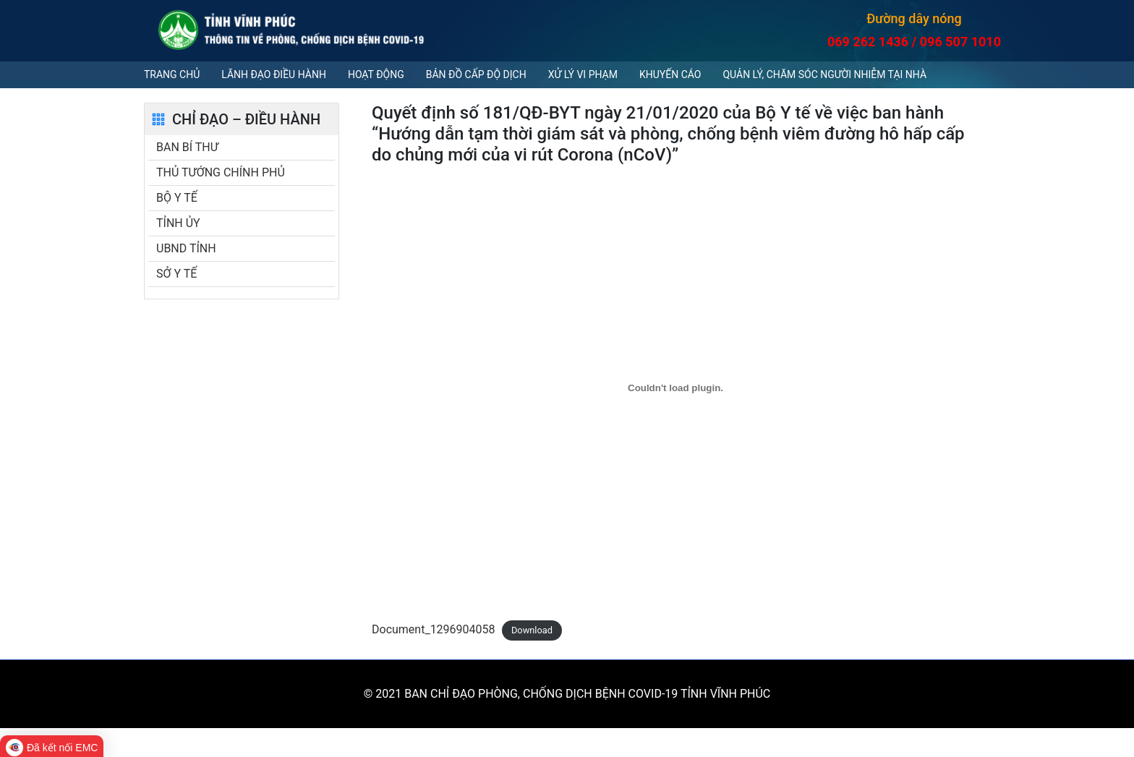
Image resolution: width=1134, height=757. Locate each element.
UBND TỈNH (186, 248)
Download (532, 630)
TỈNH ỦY (178, 223)
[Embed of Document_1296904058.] (675, 387)
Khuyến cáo (670, 74)
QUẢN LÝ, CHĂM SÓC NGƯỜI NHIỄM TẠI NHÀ (824, 74)
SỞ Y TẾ (176, 274)
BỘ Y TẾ (176, 198)
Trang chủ (172, 74)
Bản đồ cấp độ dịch (476, 74)
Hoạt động (376, 74)
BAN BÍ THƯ (187, 147)
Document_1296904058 (433, 629)
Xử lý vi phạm (583, 74)
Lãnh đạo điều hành (273, 74)
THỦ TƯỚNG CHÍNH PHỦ (220, 172)
